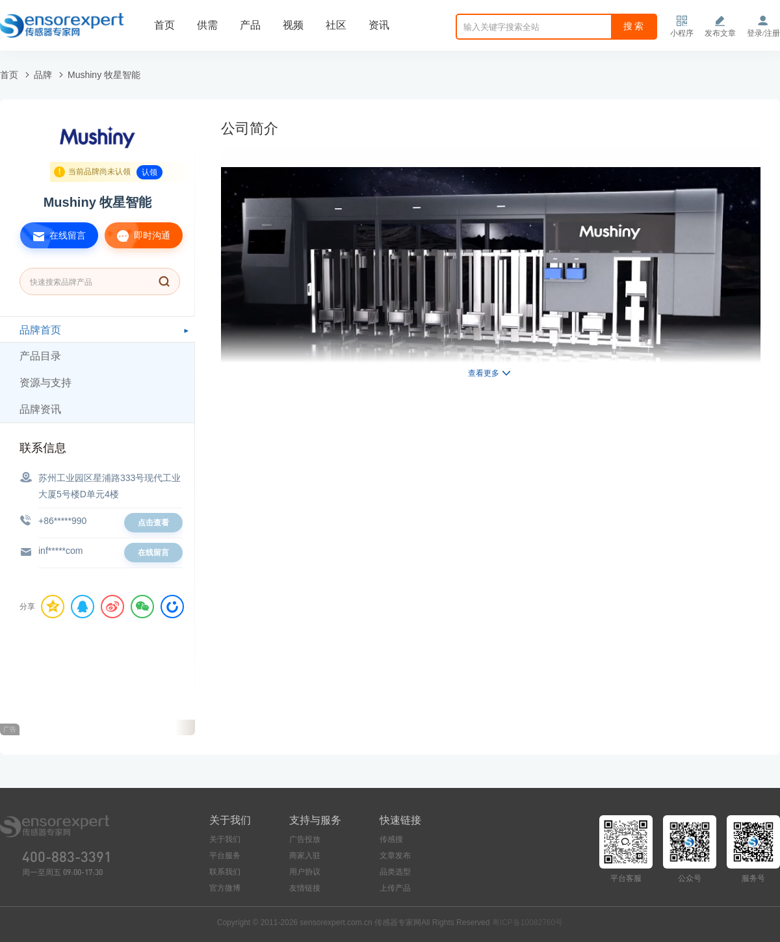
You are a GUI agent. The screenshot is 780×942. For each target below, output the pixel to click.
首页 (164, 25)
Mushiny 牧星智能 (104, 75)
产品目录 (40, 355)
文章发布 (395, 855)
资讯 (379, 25)
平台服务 (224, 855)
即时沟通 (137, 235)
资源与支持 (46, 382)
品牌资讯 (40, 409)
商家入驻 (304, 855)
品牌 (43, 75)
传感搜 (391, 839)
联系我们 (224, 871)
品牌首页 (40, 329)
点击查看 (153, 522)
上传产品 (395, 888)
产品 (250, 25)
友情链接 (304, 888)
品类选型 (395, 871)
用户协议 (304, 871)
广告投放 (304, 839)
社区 (336, 25)
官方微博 (224, 888)
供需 (207, 25)
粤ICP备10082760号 (527, 922)
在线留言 (53, 235)
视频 (293, 25)
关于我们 (224, 839)
